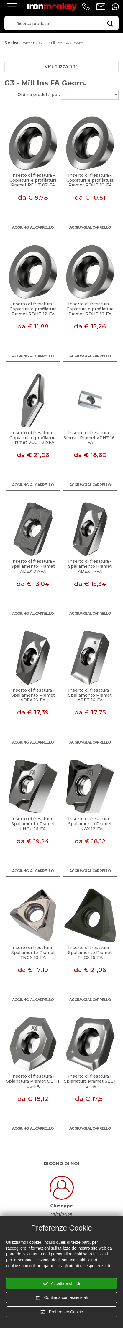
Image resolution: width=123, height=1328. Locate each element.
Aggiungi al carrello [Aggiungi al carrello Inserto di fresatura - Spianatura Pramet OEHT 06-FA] (33, 1128)
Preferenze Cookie (61, 1312)
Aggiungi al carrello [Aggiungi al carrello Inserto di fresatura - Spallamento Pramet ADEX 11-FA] (90, 613)
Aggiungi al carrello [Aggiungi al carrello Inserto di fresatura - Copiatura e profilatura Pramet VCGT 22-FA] (33, 485)
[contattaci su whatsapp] (115, 6)
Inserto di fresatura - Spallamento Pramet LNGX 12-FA (90, 823)
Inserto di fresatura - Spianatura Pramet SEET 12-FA (90, 1081)
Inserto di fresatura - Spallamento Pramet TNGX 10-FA (33, 952)
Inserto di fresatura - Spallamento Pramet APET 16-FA (90, 695)
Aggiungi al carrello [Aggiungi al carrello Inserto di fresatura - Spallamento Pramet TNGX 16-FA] (90, 999)
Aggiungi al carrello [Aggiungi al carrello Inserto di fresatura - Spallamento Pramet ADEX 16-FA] (33, 742)
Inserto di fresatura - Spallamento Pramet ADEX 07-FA (33, 566)
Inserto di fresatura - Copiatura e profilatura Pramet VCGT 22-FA (33, 437)
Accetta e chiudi (61, 1283)
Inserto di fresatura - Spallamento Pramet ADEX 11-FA (90, 566)
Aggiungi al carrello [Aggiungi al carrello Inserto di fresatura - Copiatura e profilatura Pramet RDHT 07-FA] (33, 227)
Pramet (27, 42)
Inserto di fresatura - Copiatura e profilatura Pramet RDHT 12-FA (33, 308)
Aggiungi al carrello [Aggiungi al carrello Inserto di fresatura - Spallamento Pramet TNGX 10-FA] (33, 999)
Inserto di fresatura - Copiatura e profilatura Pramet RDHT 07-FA (33, 180)
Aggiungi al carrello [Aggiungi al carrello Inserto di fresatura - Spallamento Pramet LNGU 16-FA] (33, 871)
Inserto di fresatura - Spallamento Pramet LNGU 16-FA (33, 823)
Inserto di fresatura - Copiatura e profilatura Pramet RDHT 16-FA (90, 308)
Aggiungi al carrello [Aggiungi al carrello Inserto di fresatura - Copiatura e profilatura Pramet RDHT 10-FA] (90, 227)
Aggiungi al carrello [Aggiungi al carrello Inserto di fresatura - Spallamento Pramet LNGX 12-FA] (90, 871)
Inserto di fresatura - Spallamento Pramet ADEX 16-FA (33, 695)
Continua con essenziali (61, 1297)
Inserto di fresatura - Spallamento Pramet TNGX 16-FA (90, 952)
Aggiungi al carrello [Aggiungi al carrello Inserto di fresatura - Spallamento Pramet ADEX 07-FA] (33, 613)
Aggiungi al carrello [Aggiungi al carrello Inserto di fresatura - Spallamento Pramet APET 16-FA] (90, 742)
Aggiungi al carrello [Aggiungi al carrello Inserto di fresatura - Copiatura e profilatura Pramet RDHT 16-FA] (90, 356)
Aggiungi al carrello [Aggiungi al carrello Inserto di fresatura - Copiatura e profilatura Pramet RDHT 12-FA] (33, 356)
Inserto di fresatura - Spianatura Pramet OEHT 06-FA (33, 1081)
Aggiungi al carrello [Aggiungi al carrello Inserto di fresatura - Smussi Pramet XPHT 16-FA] (90, 485)
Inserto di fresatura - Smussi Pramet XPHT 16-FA (90, 437)
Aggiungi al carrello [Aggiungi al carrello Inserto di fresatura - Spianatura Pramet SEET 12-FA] (90, 1128)
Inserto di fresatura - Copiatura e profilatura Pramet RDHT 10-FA (90, 180)
